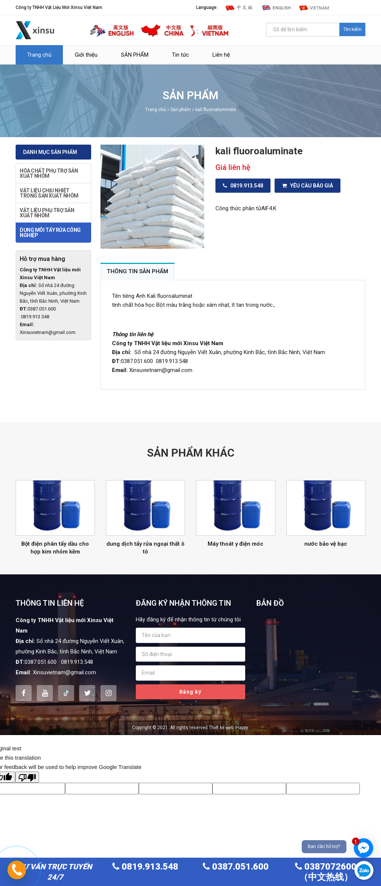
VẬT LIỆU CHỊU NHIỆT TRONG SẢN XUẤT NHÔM (49, 193)
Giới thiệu (86, 54)
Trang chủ (39, 54)
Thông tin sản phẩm (137, 271)
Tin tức (180, 54)
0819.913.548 (243, 186)
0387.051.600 (236, 866)
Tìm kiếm (352, 29)
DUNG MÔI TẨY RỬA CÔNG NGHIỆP (50, 232)
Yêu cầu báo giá (307, 186)
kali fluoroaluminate (215, 109)
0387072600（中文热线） (325, 871)
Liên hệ (221, 54)
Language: (207, 7)
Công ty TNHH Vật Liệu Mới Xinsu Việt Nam (59, 7)
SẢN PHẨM (134, 54)
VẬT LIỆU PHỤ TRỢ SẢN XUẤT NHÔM (47, 212)
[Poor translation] (27, 777)
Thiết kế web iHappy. (229, 727)
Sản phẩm (180, 109)
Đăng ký (190, 692)
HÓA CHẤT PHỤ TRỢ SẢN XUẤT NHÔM (49, 173)
